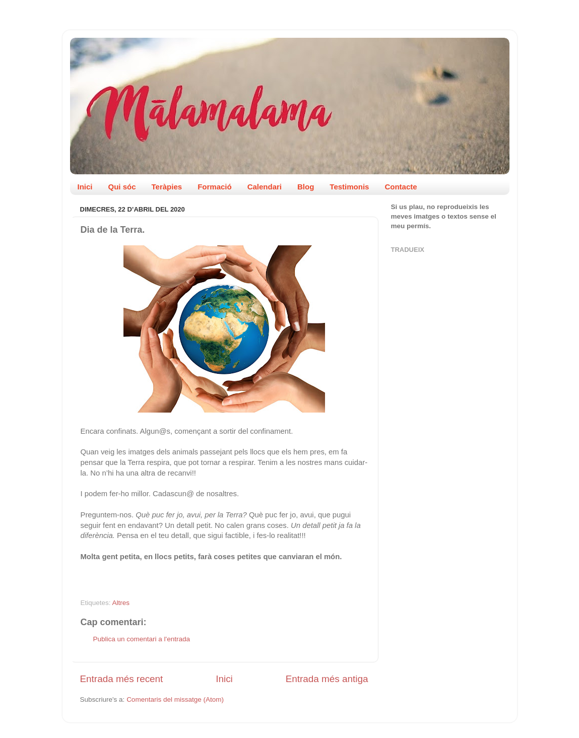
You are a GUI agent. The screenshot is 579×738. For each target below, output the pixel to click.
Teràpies (167, 186)
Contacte (400, 186)
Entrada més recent (121, 679)
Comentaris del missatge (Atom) (175, 699)
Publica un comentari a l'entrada (141, 639)
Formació (215, 186)
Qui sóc (122, 186)
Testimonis (349, 186)
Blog (305, 186)
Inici (85, 186)
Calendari (264, 186)
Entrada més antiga (327, 679)
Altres (121, 603)
